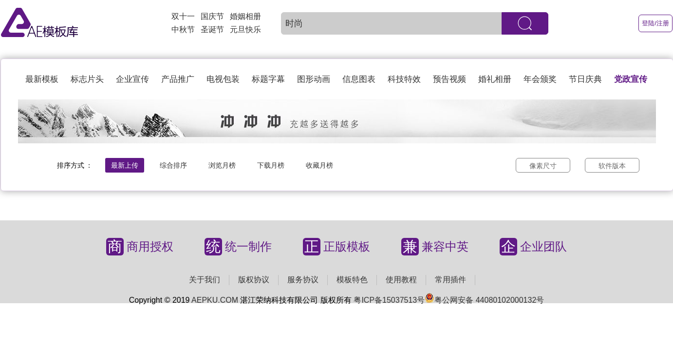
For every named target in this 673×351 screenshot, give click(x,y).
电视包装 (223, 79)
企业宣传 (132, 79)
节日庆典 (585, 79)
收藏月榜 (319, 165)
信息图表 (358, 79)
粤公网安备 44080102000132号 (484, 300)
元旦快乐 (245, 29)
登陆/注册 (655, 23)
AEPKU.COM (214, 300)
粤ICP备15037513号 (389, 300)
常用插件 (450, 279)
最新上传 (124, 165)
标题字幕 (268, 79)
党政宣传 (630, 79)
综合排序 (173, 165)
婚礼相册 (494, 79)
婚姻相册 (245, 16)
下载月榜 (270, 165)
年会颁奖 (540, 79)
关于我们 (204, 279)
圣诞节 (212, 29)
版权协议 (253, 279)
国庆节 (212, 16)
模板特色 (352, 279)
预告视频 (449, 79)
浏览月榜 (222, 165)
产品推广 (177, 79)
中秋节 (183, 29)
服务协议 (302, 279)
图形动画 (313, 79)
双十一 (183, 16)
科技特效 (404, 79)
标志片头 (87, 79)
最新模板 (41, 79)
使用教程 (401, 279)
